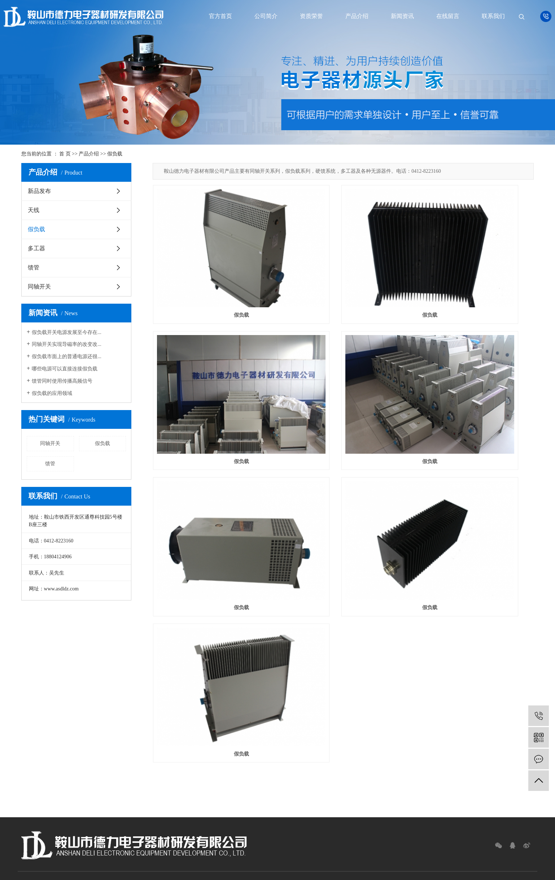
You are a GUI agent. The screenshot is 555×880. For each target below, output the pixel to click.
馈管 (33, 267)
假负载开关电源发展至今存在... (66, 332)
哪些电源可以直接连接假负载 (64, 368)
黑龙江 (295, 871)
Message (316, 808)
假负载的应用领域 (52, 393)
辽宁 (318, 871)
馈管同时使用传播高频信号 (62, 381)
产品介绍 (356, 16)
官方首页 (220, 16)
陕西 (339, 871)
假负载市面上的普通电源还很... (66, 356)
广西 (261, 871)
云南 (250, 871)
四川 (329, 871)
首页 (39, 724)
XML (305, 862)
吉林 (308, 871)
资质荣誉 (311, 16)
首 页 (65, 154)
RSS (293, 862)
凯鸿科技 (332, 853)
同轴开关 (39, 286)
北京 (282, 871)
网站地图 (275, 862)
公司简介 (266, 16)
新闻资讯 (402, 16)
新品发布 (39, 191)
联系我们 (493, 16)
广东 (240, 871)
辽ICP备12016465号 (233, 853)
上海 (271, 871)
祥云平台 (288, 853)
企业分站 (253, 862)
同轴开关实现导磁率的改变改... (66, 344)
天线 (33, 210)
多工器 (36, 248)
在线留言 (447, 16)
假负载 (114, 154)
